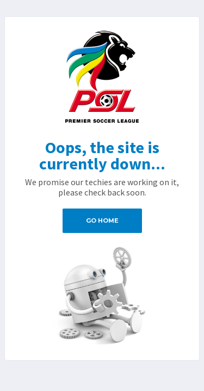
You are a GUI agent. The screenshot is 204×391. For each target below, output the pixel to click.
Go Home (102, 220)
